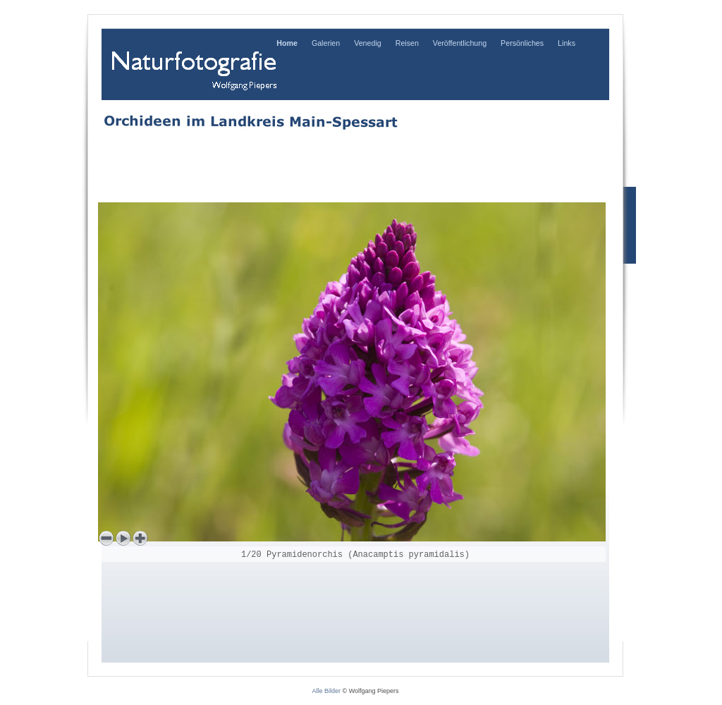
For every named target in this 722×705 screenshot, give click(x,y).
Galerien (326, 43)
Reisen (407, 43)
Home (287, 43)
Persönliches (522, 43)
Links (566, 43)
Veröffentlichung (460, 43)
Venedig (367, 43)
